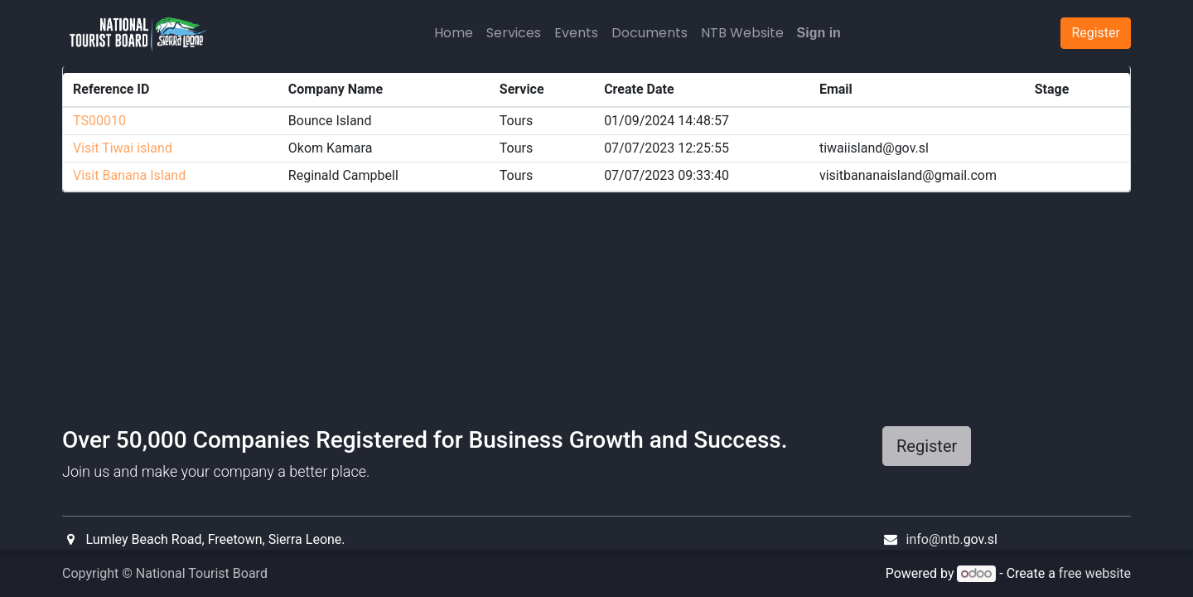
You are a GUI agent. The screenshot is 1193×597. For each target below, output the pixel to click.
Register (926, 446)
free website (1095, 573)
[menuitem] (453, 33)
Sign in (819, 33)
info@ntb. (935, 539)
